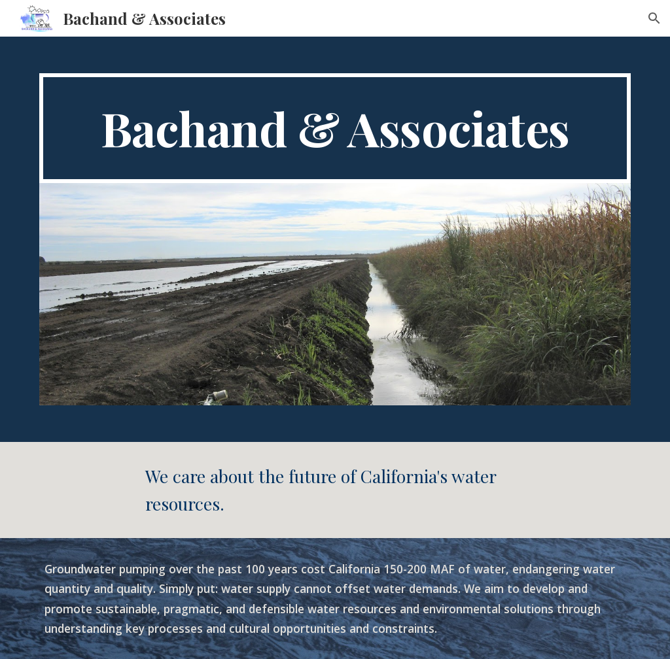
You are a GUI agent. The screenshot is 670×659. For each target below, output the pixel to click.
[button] (654, 18)
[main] (335, 128)
